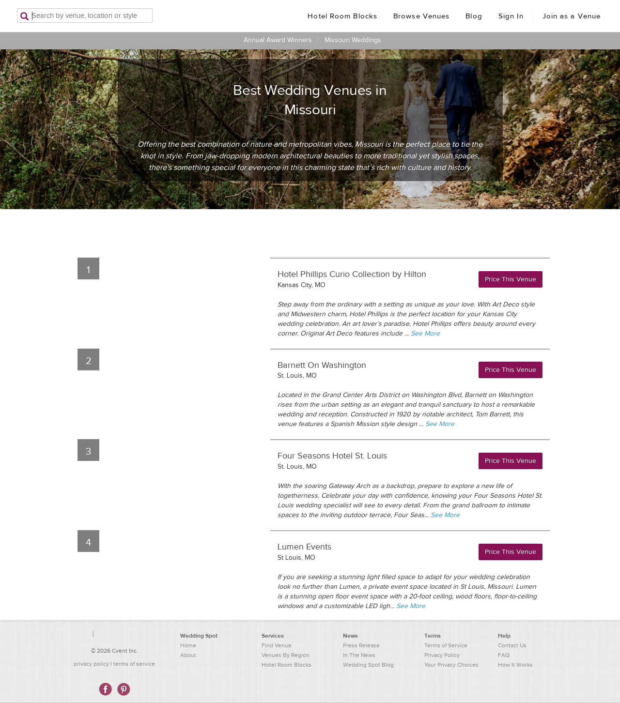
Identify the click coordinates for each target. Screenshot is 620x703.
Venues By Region (286, 655)
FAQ (504, 655)
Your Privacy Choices (451, 664)
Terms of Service (445, 645)
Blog (473, 16)
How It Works (515, 664)
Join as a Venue (571, 16)
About (188, 655)
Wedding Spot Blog (368, 664)
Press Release (361, 645)
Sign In (511, 16)
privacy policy (91, 663)
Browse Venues (421, 16)
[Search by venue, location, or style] (85, 15)
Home (188, 645)
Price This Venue (510, 279)
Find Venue (277, 645)
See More (425, 333)
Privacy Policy (442, 655)
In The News (359, 655)
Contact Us (512, 645)
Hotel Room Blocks (342, 16)
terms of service (134, 663)
